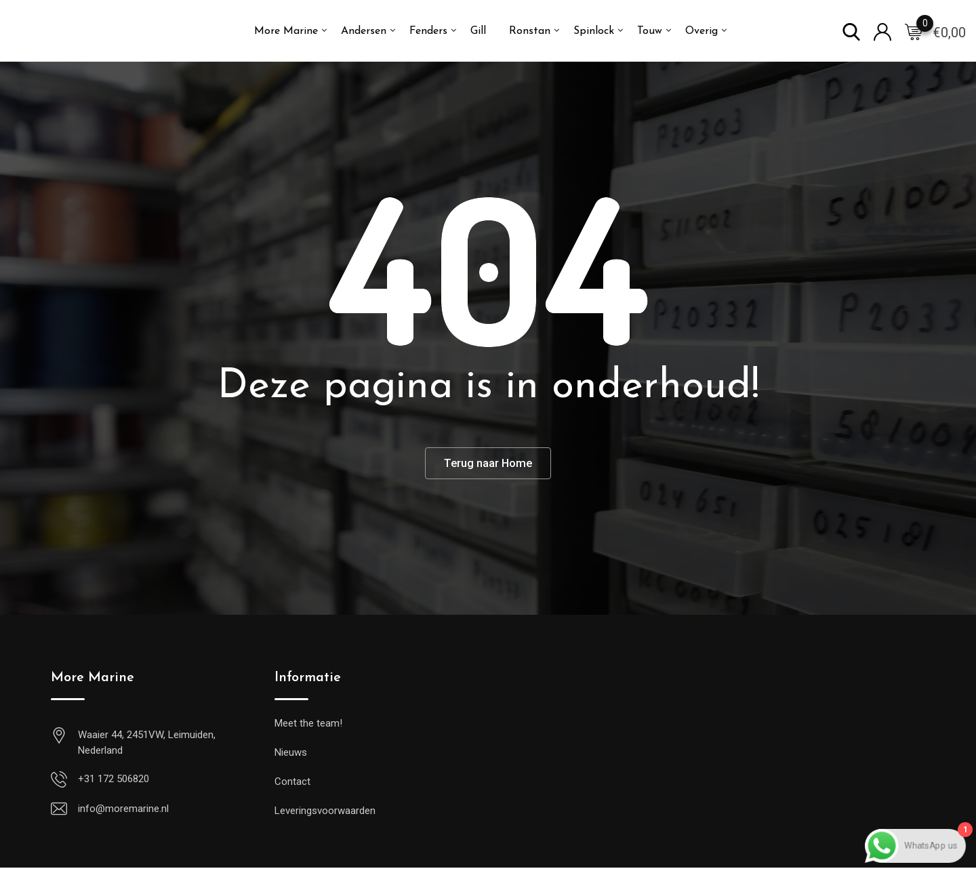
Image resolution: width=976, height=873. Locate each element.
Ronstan (529, 31)
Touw (649, 31)
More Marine (286, 31)
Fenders (428, 31)
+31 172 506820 (113, 784)
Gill (478, 31)
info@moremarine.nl (123, 814)
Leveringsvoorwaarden (324, 816)
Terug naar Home (488, 466)
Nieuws (290, 758)
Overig (701, 31)
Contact (292, 787)
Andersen (363, 31)
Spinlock (593, 31)
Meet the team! (308, 729)
